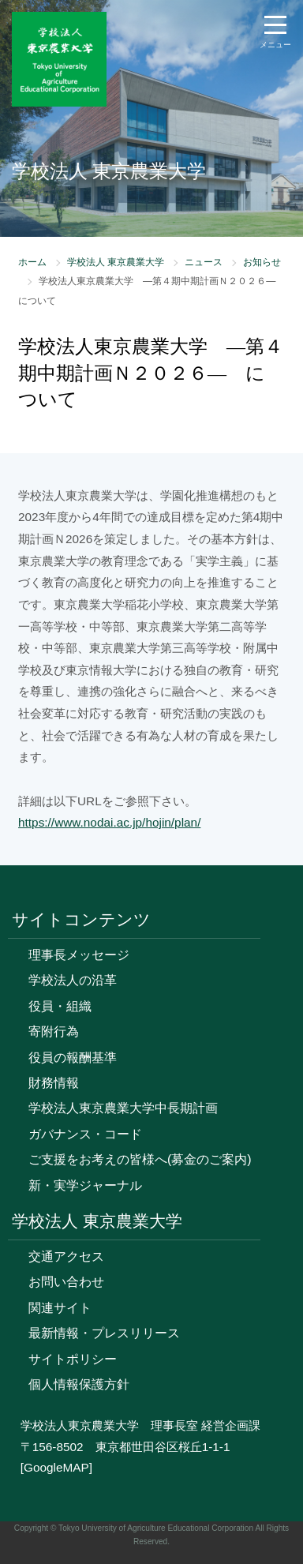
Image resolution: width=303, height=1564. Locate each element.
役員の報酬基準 (72, 1057)
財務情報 (53, 1083)
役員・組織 (60, 1006)
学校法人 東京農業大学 (115, 262)
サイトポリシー (72, 1359)
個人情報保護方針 (78, 1384)
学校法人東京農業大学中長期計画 (123, 1108)
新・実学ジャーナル (85, 1185)
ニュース (204, 262)
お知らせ (262, 262)
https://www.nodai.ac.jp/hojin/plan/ (109, 822)
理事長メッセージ (78, 955)
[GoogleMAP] (56, 1467)
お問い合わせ (66, 1281)
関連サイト (60, 1308)
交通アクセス (66, 1256)
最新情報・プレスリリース (104, 1333)
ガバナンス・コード (85, 1134)
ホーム (32, 262)
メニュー (275, 44)
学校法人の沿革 (72, 980)
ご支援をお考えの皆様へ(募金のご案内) (140, 1159)
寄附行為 (53, 1031)
